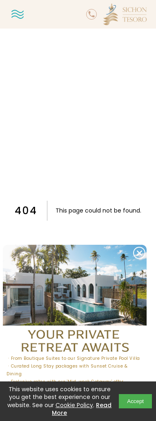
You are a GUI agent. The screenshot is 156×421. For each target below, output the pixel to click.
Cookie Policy (74, 405)
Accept (135, 401)
